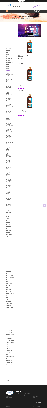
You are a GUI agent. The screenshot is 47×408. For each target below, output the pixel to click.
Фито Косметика (9, 370)
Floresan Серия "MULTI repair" (8, 150)
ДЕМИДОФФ (8, 305)
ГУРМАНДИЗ (8, 301)
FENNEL (7, 66)
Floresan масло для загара (9, 77)
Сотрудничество (26, 395)
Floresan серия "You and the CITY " (9, 170)
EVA (6, 56)
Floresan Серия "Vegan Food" (8, 166)
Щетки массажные (9, 372)
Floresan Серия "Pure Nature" (8, 161)
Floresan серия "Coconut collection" (9, 106)
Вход (34, 7)
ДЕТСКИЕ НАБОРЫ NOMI (9, 308)
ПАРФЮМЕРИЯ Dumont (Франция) (9, 327)
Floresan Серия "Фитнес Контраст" (9, 197)
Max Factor (8, 220)
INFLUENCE (8, 214)
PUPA (7, 246)
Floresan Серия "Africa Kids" (8, 89)
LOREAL (7, 218)
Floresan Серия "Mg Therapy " (9, 73)
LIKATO (7, 216)
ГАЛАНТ (7, 297)
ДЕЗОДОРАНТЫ (9, 303)
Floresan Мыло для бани (9, 80)
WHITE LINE (8, 285)
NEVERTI (7, 236)
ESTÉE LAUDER (9, 50)
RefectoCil (8, 248)
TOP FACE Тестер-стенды (9, 280)
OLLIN (7, 240)
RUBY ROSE (8, 252)
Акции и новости (17, 395)
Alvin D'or (8, 25)
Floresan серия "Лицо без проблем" (8, 188)
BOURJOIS (8, 35)
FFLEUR (7, 68)
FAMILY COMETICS (9, 62)
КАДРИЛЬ (8, 315)
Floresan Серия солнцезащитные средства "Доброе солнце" (9, 206)
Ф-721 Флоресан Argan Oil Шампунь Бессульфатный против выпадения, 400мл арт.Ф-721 (28, 56)
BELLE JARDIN (8, 29)
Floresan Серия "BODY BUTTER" (9, 104)
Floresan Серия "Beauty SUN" (8, 99)
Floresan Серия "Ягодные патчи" (9, 202)
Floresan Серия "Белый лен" (8, 178)
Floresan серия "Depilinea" (8, 117)
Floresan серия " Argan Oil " (9, 85)
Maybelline (8, 222)
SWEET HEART (8, 271)
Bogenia (7, 33)
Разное (7, 354)
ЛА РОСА (7, 319)
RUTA (7, 256)
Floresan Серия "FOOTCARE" (8, 124)
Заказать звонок (21, 1)
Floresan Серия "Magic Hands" (8, 145)
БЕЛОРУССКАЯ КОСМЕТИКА (8, 290)
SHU (6, 265)
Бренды (25, 396)
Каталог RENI (17, 393)
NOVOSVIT (8, 238)
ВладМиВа (8, 295)
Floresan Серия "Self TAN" (8, 163)
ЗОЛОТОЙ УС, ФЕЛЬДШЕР (8, 312)
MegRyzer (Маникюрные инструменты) (8, 226)
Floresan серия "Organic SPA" (8, 156)
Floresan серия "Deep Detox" (8, 114)
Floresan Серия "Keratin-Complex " (9, 136)
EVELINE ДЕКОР (9, 58)
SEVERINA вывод (9, 263)
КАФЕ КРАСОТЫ (9, 317)
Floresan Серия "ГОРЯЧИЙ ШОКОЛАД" (8, 183)
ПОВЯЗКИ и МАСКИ (9, 350)
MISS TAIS (8, 232)
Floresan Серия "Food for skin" (8, 121)
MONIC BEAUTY (9, 234)
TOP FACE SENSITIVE (10, 277)
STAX (7, 267)
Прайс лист (16, 396)
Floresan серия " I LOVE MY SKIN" (9, 87)
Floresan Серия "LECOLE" (8, 141)
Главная (13, 18)
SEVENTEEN (8, 259)
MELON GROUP (8, 230)
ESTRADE (7, 54)
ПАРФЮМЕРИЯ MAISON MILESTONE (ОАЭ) (10, 334)
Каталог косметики (18, 394)
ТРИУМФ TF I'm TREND (10, 368)
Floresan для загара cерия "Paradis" (9, 75)
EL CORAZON (8, 48)
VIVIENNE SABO (9, 283)
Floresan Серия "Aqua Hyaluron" (9, 94)
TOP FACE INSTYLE (9, 275)
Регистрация (34, 6)
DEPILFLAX (8, 44)
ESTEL (7, 52)
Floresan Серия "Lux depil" (9, 143)
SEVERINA (8, 261)
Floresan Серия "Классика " (8, 186)
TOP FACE (7, 273)
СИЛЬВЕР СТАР (9, 358)
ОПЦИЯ (7, 324)
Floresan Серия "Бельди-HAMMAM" (9, 180)
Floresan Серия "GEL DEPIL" (9, 126)
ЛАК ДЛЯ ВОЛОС (9, 323)
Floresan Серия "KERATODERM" (8, 138)
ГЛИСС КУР (8, 299)
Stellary (7, 269)
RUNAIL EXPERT (9, 254)
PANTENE (7, 242)
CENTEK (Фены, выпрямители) (9, 39)
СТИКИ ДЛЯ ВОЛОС (9, 362)
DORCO (7, 46)
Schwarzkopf (8, 258)
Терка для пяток (9, 364)
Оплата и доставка (27, 393)
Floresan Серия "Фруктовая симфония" (8, 199)
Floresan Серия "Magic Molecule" (9, 148)
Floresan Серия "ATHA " (8, 96)
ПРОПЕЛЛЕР (8, 352)
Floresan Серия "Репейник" (8, 194)
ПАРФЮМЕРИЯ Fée (9, 330)
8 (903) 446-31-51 (37, 1)
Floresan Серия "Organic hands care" (8, 153)
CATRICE (7, 37)
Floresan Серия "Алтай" (8, 173)
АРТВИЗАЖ (8, 287)
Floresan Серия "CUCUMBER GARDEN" (8, 109)
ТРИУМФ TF (8, 366)
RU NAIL (7, 250)
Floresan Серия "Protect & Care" (9, 158)
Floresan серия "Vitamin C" (8, 168)
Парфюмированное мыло (10, 343)
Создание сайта (33, 406)
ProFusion (8, 244)
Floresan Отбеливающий (8, 82)
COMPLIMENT (8, 42)
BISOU (7, 31)
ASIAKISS (7, 27)
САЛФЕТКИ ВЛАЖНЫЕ (10, 356)
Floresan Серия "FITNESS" (8, 119)
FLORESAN (22, 18)
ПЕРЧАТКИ (8, 346)
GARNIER (7, 210)
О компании (26, 394)
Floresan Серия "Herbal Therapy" (9, 131)
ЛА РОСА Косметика (10, 321)
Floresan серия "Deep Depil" (8, 112)
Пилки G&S (8, 348)
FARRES (7, 64)
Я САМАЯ (7, 374)
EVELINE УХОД (8, 60)
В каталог (31, 33)
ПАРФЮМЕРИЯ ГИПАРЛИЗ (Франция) (10, 339)
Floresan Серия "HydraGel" (8, 133)
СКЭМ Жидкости (9, 360)
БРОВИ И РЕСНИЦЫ (10, 293)
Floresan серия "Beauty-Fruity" (8, 101)
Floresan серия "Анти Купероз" (8, 175)
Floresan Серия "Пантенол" (8, 192)
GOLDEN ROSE (8, 212)
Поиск (39, 5)
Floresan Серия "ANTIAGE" (8, 92)
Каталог (17, 18)
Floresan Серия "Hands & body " (8, 129)
